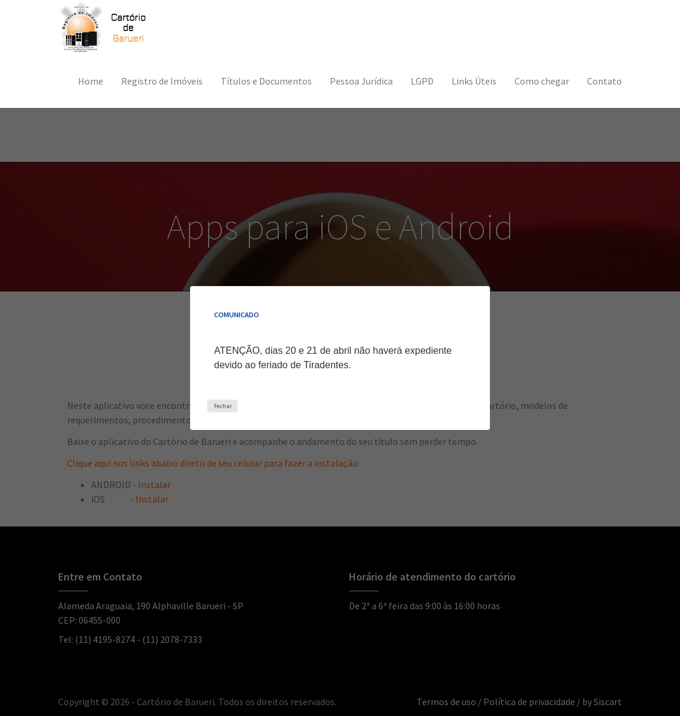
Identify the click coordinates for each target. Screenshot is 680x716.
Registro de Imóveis (162, 81)
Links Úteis (474, 81)
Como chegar (541, 81)
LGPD (422, 81)
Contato (604, 81)
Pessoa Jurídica (361, 81)
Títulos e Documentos (266, 81)
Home (90, 81)
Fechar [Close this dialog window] (222, 405)
